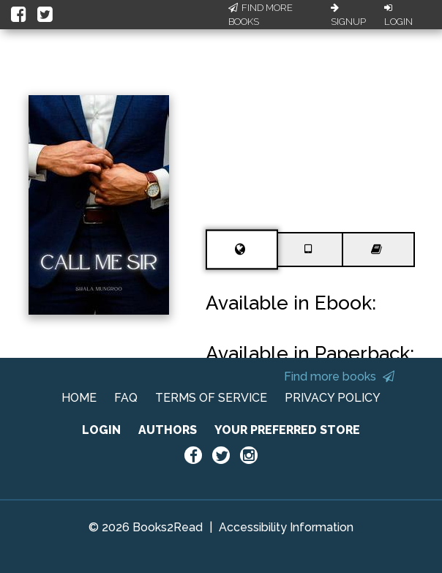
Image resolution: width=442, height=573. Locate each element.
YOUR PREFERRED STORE (287, 430)
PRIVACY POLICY (333, 398)
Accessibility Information (286, 527)
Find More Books (260, 15)
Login (398, 15)
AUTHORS (167, 430)
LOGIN (101, 430)
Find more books (339, 376)
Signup (348, 15)
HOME (79, 398)
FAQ (126, 398)
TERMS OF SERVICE (211, 398)
